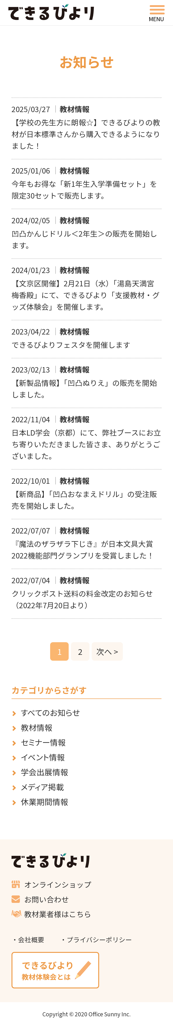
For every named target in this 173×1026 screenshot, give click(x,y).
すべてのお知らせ (50, 712)
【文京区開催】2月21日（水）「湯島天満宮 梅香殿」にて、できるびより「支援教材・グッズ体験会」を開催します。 (87, 295)
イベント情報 (43, 757)
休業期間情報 (44, 801)
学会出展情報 (44, 771)
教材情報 (36, 727)
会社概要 (31, 939)
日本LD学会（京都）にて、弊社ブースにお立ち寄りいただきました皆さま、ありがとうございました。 (86, 444)
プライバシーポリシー (99, 939)
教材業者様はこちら (57, 913)
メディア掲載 (42, 786)
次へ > (107, 651)
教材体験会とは (55, 970)
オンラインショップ (57, 884)
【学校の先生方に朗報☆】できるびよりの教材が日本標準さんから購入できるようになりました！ (86, 134)
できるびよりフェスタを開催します (71, 344)
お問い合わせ (46, 899)
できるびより (51, 12)
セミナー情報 (43, 742)
